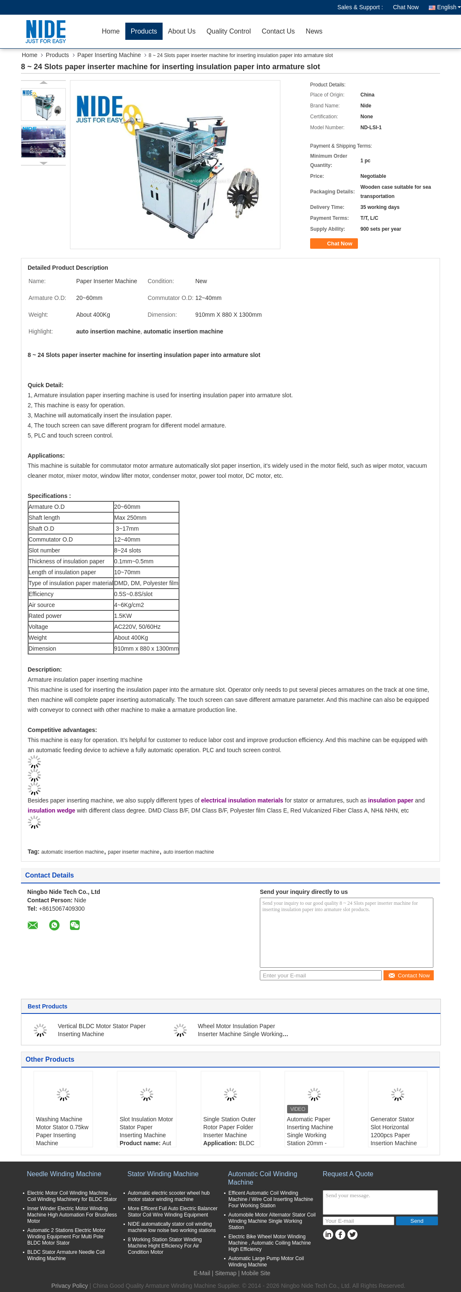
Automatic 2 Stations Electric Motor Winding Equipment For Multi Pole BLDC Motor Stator (66, 1236)
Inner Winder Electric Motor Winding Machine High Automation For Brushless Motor (72, 1215)
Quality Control (229, 31)
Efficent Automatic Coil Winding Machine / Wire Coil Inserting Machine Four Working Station (270, 1199)
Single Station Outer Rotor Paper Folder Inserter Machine (229, 1127)
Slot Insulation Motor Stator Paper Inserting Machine (146, 1127)
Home (111, 31)
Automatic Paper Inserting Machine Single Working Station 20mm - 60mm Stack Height (312, 1135)
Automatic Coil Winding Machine (262, 1178)
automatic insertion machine (72, 852)
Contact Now (409, 975)
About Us (182, 31)
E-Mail (202, 1273)
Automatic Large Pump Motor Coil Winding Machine (266, 1262)
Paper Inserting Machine (109, 55)
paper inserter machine (134, 852)
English (449, 7)
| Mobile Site (254, 1273)
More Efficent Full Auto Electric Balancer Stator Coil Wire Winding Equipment (173, 1212)
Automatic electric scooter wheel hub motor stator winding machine (169, 1196)
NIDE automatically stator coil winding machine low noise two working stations (172, 1227)
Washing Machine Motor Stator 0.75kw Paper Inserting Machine (62, 1131)
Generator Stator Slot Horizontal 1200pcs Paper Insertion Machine (393, 1131)
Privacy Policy (70, 1285)
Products (144, 31)
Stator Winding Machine (163, 1173)
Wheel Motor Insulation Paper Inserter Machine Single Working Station (240, 1034)
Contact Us (278, 31)
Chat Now (406, 7)
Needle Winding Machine (64, 1173)
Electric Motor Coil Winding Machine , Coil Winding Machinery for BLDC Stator (72, 1196)
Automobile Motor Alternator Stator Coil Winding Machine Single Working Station (272, 1221)
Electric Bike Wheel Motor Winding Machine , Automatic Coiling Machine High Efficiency (269, 1243)
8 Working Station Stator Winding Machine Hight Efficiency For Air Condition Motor (165, 1246)
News (314, 31)
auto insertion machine (188, 852)
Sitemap (225, 1273)
